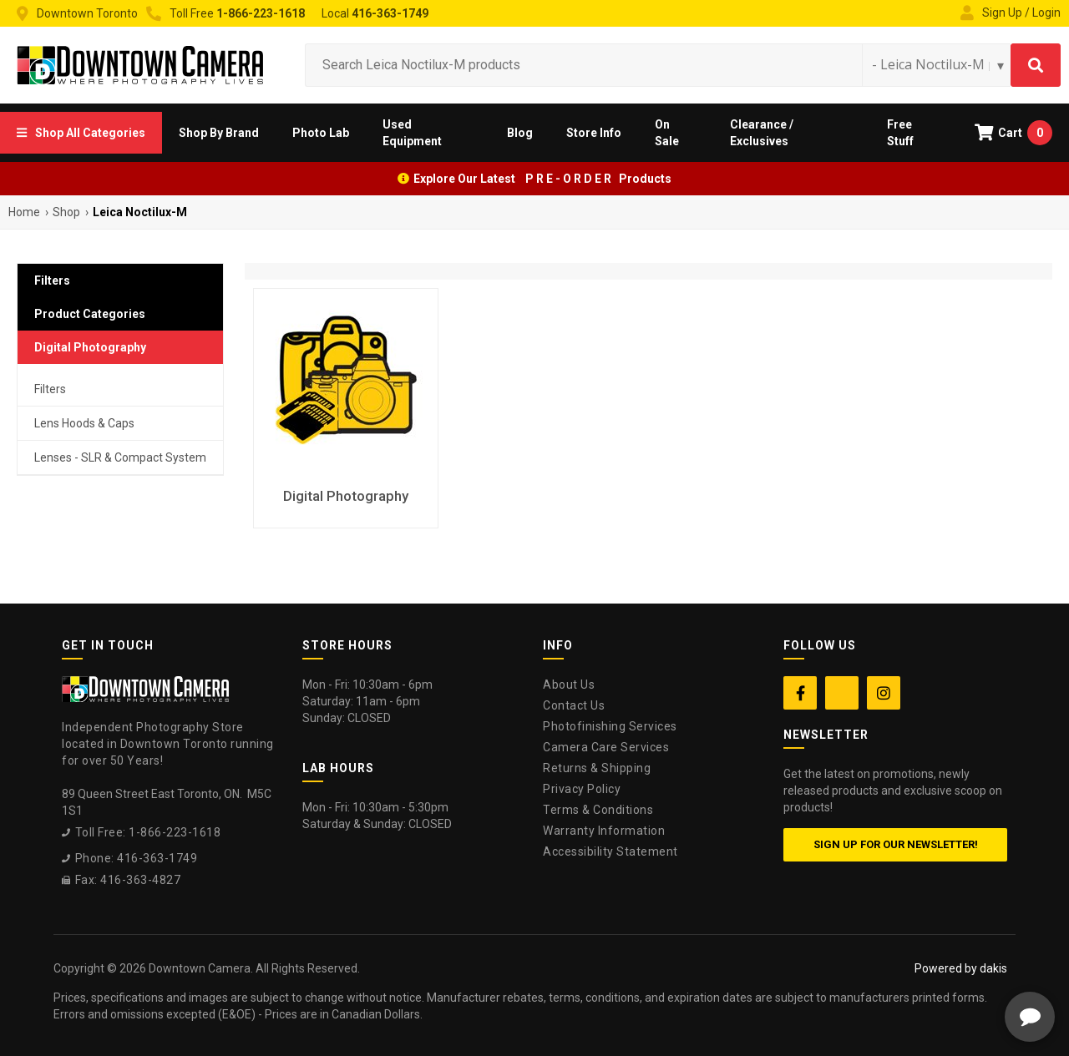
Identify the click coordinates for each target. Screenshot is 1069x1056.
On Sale (667, 133)
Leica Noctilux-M (140, 212)
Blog (520, 132)
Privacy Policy (582, 789)
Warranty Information (604, 830)
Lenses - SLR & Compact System (120, 457)
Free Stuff (900, 133)
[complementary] (948, 964)
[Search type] (939, 64)
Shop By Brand (219, 132)
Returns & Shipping (597, 768)
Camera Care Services (606, 747)
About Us (569, 684)
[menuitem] (81, 132)
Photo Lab (320, 132)
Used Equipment (412, 133)
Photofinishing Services (610, 726)
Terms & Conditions (598, 809)
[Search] (1036, 65)
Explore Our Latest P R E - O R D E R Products (542, 178)
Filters (50, 389)
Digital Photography (90, 347)
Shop (66, 212)
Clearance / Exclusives (761, 133)
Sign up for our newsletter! (895, 844)
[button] (81, 133)
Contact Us (574, 705)
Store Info (593, 132)
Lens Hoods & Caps (84, 423)
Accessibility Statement (610, 851)
